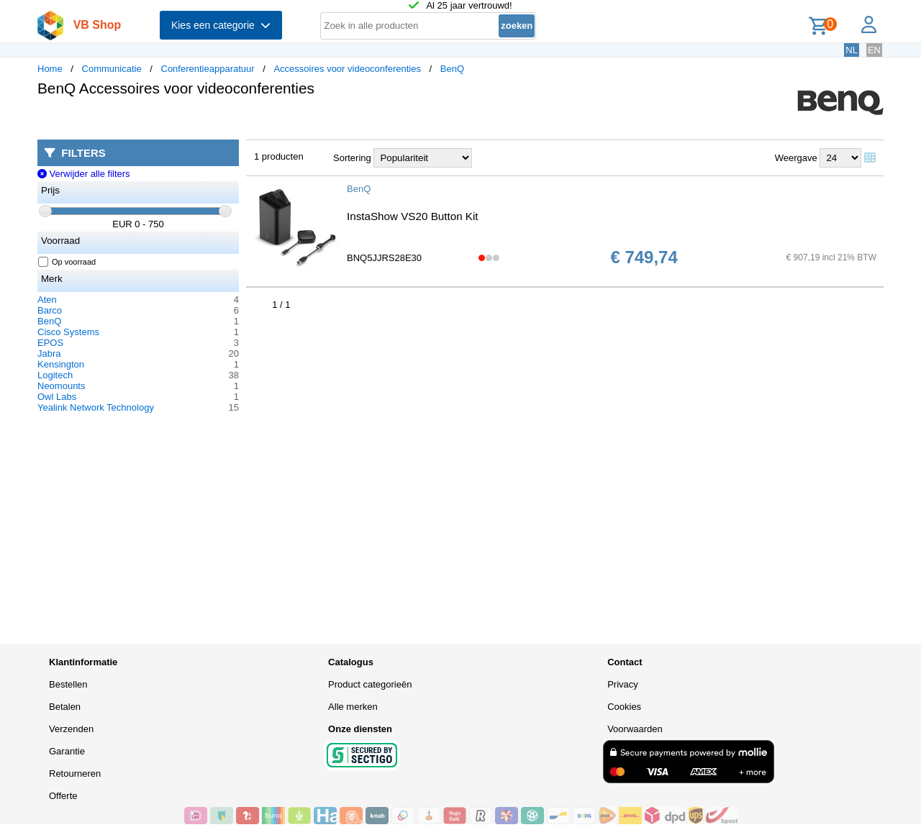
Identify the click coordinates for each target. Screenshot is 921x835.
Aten (47, 299)
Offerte (63, 795)
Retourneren (75, 773)
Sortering (352, 157)
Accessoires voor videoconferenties (347, 68)
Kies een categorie (221, 25)
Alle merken (353, 706)
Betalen (65, 706)
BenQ (452, 68)
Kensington (60, 364)
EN (874, 50)
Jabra (49, 353)
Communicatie (112, 68)
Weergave (796, 157)
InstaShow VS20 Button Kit (412, 216)
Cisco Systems (68, 332)
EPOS (50, 342)
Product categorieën (370, 684)
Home (50, 68)
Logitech (55, 375)
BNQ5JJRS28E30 (384, 257)
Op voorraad (67, 261)
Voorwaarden (635, 729)
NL (851, 50)
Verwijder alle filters (83, 173)
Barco (49, 310)
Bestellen (68, 684)
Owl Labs (56, 396)
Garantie (67, 751)
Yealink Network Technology (95, 407)
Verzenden (71, 729)
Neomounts (61, 385)
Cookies (624, 706)
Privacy (622, 684)
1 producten (279, 156)
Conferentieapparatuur (208, 68)
